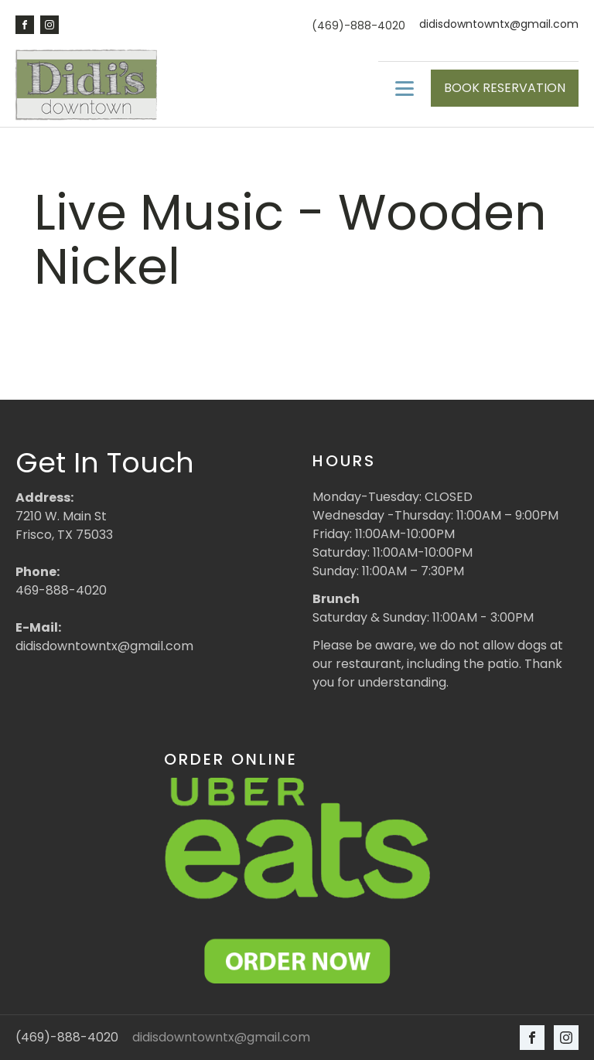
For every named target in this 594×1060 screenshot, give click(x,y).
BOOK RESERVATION (504, 88)
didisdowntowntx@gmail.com (499, 24)
